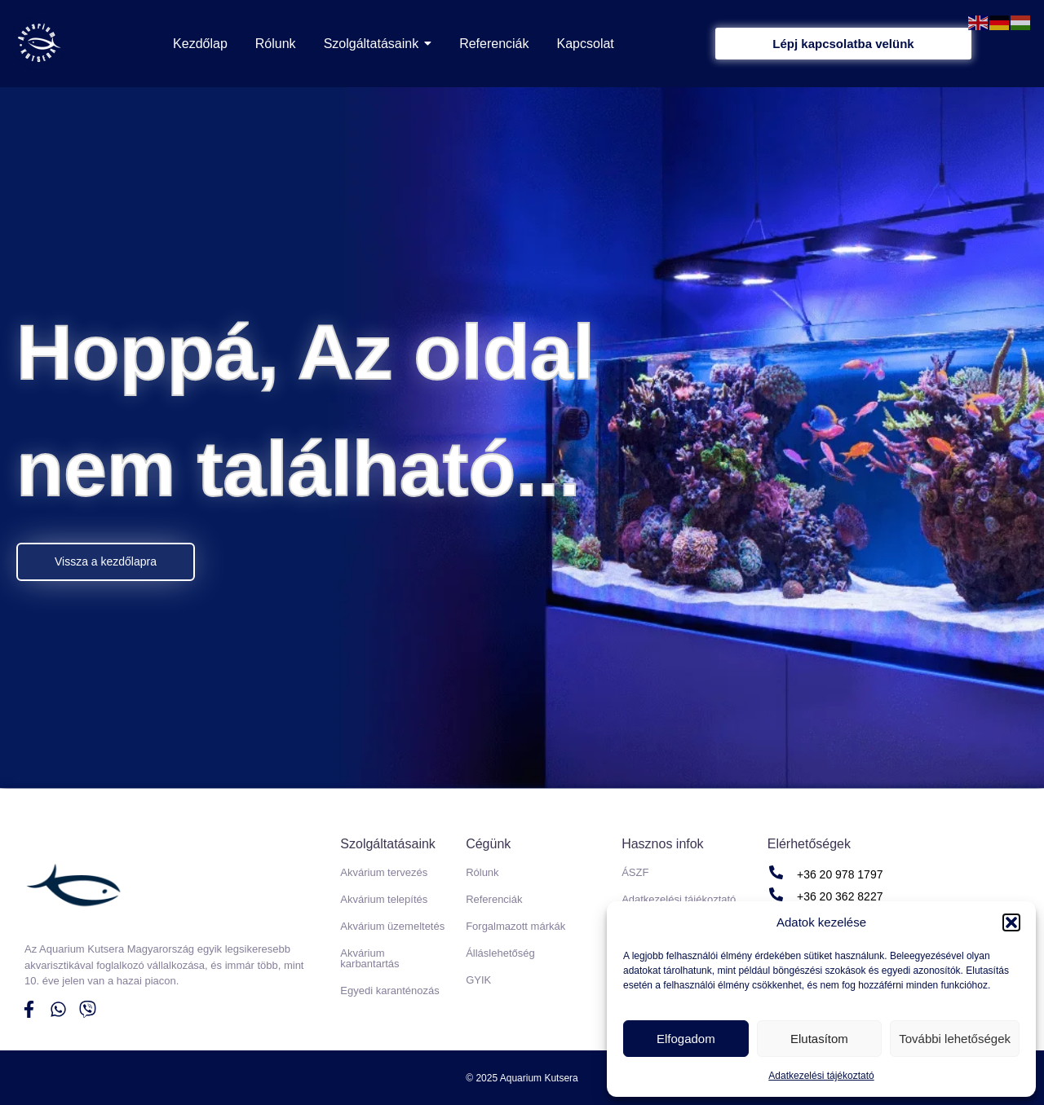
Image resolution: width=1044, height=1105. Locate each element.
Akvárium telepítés (383, 899)
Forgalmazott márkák (515, 926)
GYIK (478, 980)
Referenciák (494, 899)
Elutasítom (819, 1039)
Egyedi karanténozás (389, 990)
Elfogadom (686, 1039)
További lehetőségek (955, 1039)
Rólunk (482, 872)
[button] (1011, 922)
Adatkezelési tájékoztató (821, 1075)
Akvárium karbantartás (369, 958)
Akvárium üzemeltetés (392, 926)
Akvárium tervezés (383, 872)
